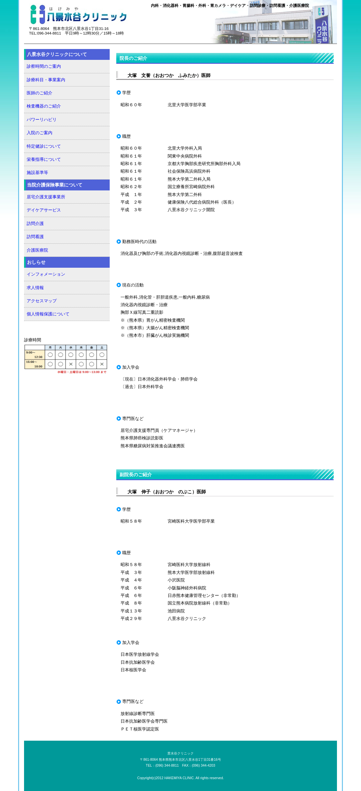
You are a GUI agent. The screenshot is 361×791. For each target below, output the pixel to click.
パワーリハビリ (42, 119)
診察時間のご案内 (44, 66)
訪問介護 (35, 223)
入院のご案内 (39, 132)
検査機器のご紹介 (44, 106)
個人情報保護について (48, 313)
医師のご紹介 (39, 92)
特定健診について (44, 146)
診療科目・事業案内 (46, 79)
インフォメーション (46, 274)
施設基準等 (37, 172)
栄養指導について (44, 159)
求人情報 (35, 287)
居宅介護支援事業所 (46, 196)
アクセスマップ (42, 300)
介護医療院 (37, 250)
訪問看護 (35, 236)
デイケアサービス (44, 210)
